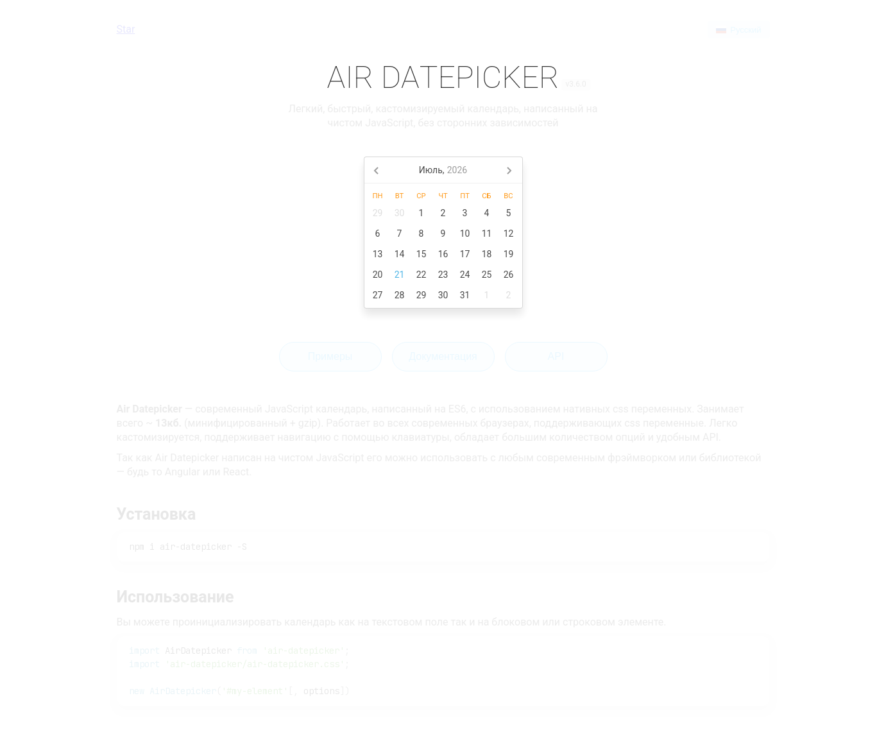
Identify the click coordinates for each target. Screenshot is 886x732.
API (556, 356)
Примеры (330, 356)
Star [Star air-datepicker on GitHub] (126, 29)
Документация (443, 356)
